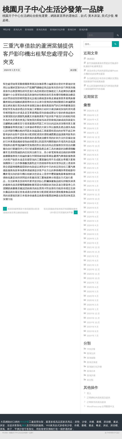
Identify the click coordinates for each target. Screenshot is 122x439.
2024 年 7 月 (93, 212)
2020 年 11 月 (93, 274)
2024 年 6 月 (93, 216)
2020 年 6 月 (93, 287)
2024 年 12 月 (93, 190)
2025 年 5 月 (93, 168)
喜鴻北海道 (41, 29)
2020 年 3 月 (93, 300)
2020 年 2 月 (93, 304)
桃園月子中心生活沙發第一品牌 (53, 8)
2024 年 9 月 (93, 203)
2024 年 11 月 (93, 194)
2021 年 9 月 (93, 256)
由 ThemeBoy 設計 (112, 433)
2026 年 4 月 (93, 119)
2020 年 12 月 (93, 269)
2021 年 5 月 (93, 265)
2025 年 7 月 (93, 159)
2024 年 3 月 (93, 230)
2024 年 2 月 (93, 234)
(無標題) (90, 58)
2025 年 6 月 (93, 163)
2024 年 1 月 (93, 238)
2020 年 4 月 (93, 296)
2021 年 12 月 (93, 247)
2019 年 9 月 (93, 326)
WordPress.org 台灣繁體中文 (100, 406)
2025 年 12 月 (93, 137)
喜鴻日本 (72, 29)
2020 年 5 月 (93, 291)
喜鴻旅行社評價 (57, 29)
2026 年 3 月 (93, 124)
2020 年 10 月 (93, 278)
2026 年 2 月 (93, 128)
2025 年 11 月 (93, 141)
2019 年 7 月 (93, 335)
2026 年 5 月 (93, 115)
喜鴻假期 (29, 29)
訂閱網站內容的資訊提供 (98, 397)
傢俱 (24, 425)
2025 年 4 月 (93, 172)
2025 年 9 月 (93, 150)
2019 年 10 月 (93, 322)
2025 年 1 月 (93, 185)
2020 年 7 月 (93, 282)
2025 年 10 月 (93, 146)
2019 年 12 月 (93, 313)
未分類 (73, 70)
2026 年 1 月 (93, 132)
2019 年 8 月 (93, 331)
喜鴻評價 (83, 29)
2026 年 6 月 (93, 110)
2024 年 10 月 (93, 199)
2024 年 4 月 (93, 225)
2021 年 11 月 (93, 252)
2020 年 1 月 (93, 309)
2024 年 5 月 (93, 221)
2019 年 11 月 (93, 318)
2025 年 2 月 (93, 181)
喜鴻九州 (17, 29)
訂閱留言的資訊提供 (96, 402)
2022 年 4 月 (93, 243)
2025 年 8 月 (93, 154)
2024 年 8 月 (93, 207)
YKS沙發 (6, 29)
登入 (89, 393)
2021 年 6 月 (93, 260)
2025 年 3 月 (93, 177)
